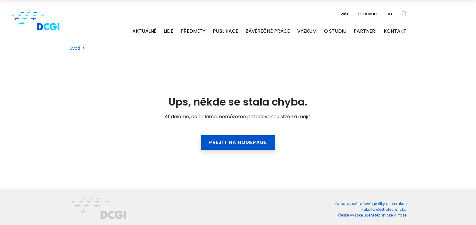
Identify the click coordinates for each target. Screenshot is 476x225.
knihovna (367, 14)
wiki (344, 14)
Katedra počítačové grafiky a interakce (370, 203)
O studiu (335, 31)
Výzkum (307, 31)
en (389, 14)
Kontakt (395, 31)
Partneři (365, 31)
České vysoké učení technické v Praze (372, 215)
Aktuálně (144, 31)
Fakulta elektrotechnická (384, 209)
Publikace (225, 31)
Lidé (168, 31)
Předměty (193, 31)
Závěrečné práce (268, 31)
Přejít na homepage (238, 142)
